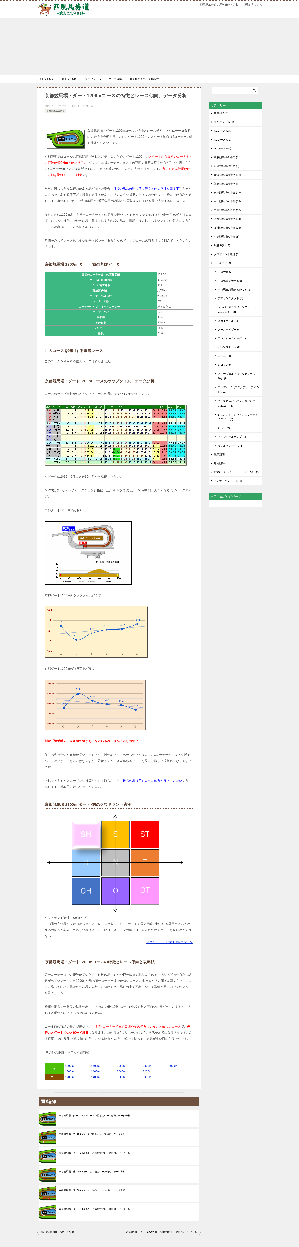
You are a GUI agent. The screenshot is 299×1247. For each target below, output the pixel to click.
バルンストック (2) (229, 347)
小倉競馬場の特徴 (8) (226, 236)
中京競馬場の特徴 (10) (227, 210)
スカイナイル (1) (228, 320)
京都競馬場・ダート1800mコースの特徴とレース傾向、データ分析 (94, 1115)
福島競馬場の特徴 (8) (226, 183)
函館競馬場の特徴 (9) (226, 166)
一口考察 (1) (225, 271)
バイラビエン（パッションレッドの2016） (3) (238, 403)
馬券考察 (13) (222, 245)
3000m (121, 1071)
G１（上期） (46, 79)
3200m (147, 1071)
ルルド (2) (224, 428)
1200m (69, 1065)
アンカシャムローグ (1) (232, 338)
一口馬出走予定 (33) (230, 280)
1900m (147, 1077)
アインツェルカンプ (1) (232, 436)
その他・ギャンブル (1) (228, 480)
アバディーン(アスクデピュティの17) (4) (238, 389)
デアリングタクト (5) (230, 298)
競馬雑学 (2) (221, 113)
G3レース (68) (222, 148)
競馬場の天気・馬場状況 (144, 79)
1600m (121, 1065)
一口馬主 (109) (223, 262)
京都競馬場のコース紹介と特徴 (57, 1232)
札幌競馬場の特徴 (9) (226, 157)
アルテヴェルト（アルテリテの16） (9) (236, 376)
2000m (173, 1065)
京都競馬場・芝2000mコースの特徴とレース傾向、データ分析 (92, 1190)
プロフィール (93, 79)
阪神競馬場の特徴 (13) (227, 227)
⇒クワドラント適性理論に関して (169, 942)
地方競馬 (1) (221, 463)
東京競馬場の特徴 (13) (227, 192)
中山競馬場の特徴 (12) (227, 201)
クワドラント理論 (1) (226, 254)
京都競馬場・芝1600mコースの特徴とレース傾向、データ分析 (92, 1171)
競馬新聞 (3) (221, 454)
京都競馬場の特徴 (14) (227, 218)
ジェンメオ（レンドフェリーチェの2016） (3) (238, 417)
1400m (95, 1065)
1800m (147, 1065)
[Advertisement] (149, 46)
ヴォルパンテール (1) (230, 445)
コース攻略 (115, 79)
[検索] (235, 90)
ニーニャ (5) (225, 355)
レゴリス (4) (225, 364)
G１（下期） (69, 79)
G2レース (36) (222, 139)
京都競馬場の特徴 (55, 111)
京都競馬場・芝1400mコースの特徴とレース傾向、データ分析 (92, 1134)
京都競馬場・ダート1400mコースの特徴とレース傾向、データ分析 (94, 1209)
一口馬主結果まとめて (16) (234, 289)
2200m (69, 1071)
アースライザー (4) (229, 329)
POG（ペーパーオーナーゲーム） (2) (236, 472)
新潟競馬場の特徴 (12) (227, 174)
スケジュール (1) (224, 121)
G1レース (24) (222, 130)
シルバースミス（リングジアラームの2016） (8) (238, 309)
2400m (95, 1071)
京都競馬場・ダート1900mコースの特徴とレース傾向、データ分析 (94, 1153)
